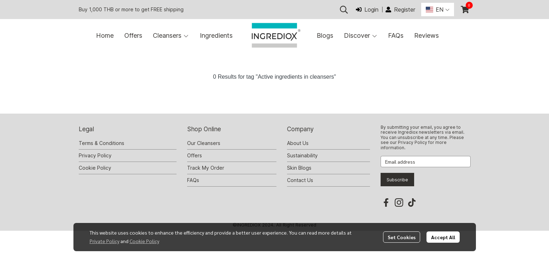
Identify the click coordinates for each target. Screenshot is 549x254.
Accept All (443, 237)
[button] (344, 10)
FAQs (193, 180)
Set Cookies (402, 237)
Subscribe (397, 179)
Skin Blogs (299, 168)
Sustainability (302, 155)
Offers (194, 155)
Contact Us (300, 180)
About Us (298, 143)
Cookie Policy (144, 241)
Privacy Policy (95, 155)
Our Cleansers (203, 143)
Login (367, 9)
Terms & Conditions (101, 143)
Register (400, 9)
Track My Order (205, 168)
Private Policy (104, 241)
